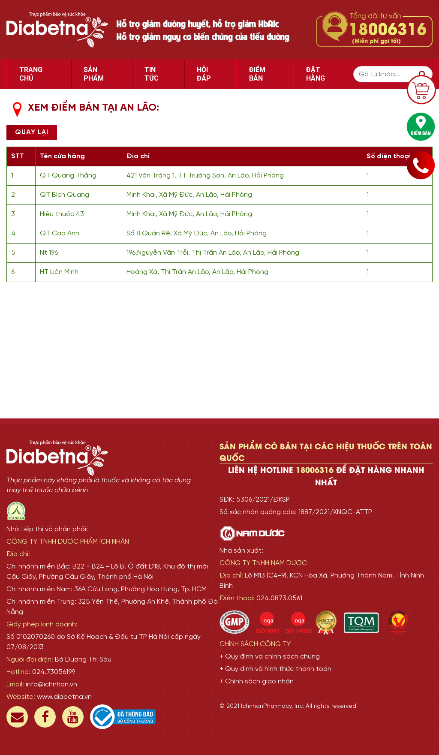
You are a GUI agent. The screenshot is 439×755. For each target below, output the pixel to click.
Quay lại (31, 132)
